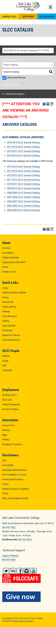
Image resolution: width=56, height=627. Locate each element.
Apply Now (28, 16)
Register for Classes (11, 335)
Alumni (5, 267)
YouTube (33, 571)
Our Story (6, 248)
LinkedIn (13, 571)
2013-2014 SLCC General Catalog (23, 171)
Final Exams (7, 330)
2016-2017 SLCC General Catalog (23, 151)
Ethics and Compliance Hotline (15, 498)
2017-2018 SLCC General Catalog (23, 146)
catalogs (8, 618)
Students (6, 356)
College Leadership (10, 257)
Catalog (5, 321)
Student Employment (11, 404)
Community (7, 370)
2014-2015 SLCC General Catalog (23, 166)
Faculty (5, 360)
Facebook (20, 571)
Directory (6, 430)
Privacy (5, 484)
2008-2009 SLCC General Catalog (23, 192)
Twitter (6, 571)
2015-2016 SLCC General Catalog (23, 155)
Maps (4, 435)
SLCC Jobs (7, 399)
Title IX (5, 493)
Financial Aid (7, 302)
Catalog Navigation (14, 94)
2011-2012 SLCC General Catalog (23, 179)
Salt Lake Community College (28, 6)
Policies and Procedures (12, 479)
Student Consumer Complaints (15, 489)
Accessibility (7, 465)
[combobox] (28, 50)
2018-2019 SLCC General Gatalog (23, 142)
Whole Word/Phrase (16, 77)
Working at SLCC (9, 395)
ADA (4, 460)
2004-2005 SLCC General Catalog (23, 210)
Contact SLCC (9, 16)
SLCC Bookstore (9, 316)
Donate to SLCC (9, 271)
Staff (4, 365)
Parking (5, 439)
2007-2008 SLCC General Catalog (23, 197)
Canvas (5, 297)
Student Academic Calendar (14, 292)
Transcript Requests (11, 339)
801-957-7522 (8, 527)
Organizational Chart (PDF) (14, 262)
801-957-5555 (8, 559)
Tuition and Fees (9, 306)
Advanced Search (10, 85)
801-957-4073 (25, 539)
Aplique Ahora (46, 16)
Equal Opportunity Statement (14, 470)
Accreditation (8, 252)
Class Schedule (9, 325)
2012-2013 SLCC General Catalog (23, 175)
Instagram (27, 571)
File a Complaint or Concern (14, 474)
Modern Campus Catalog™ (23, 621)
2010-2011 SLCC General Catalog (23, 184)
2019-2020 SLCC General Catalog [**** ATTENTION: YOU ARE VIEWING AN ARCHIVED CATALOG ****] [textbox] (29, 50)
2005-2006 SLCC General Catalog (23, 205)
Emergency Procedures (12, 444)
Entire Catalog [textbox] (11, 64)
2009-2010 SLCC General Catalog (23, 188)
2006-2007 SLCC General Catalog (23, 201)
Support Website (10, 555)
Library (5, 288)
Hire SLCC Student (10, 409)
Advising (6, 311)
